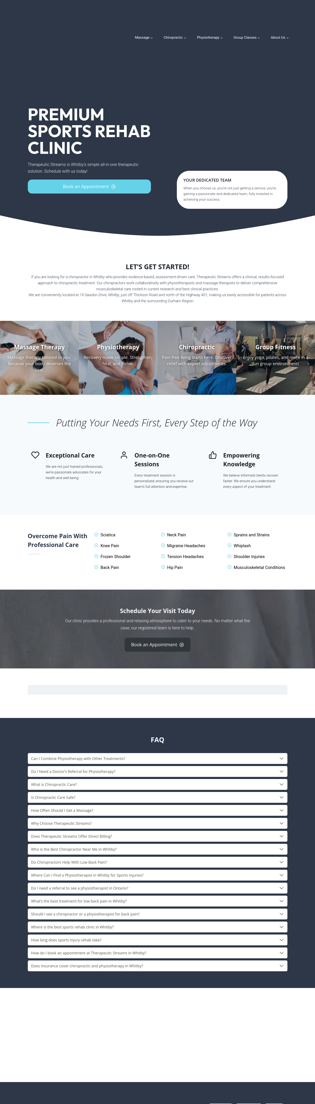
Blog (167, 1075)
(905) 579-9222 (40, 1074)
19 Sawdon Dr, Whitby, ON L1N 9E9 (55, 1069)
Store (155, 1075)
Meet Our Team (135, 1075)
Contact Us (183, 1075)
